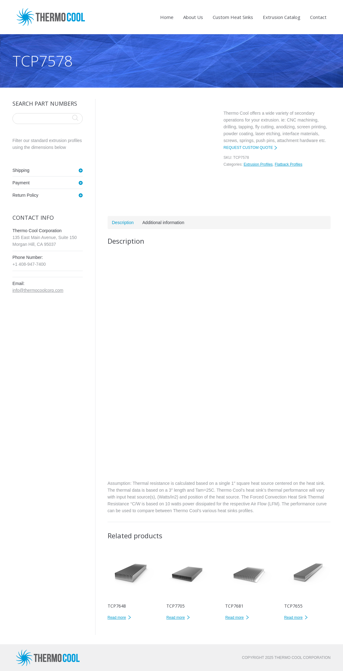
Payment (21, 182)
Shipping (21, 170)
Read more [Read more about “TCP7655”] (293, 617)
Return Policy (25, 195)
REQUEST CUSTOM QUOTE (248, 147)
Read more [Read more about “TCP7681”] (234, 617)
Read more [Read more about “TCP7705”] (175, 617)
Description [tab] (123, 222)
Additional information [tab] (163, 222)
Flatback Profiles (288, 164)
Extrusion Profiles (257, 164)
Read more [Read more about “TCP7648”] (117, 617)
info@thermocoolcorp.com (37, 290)
